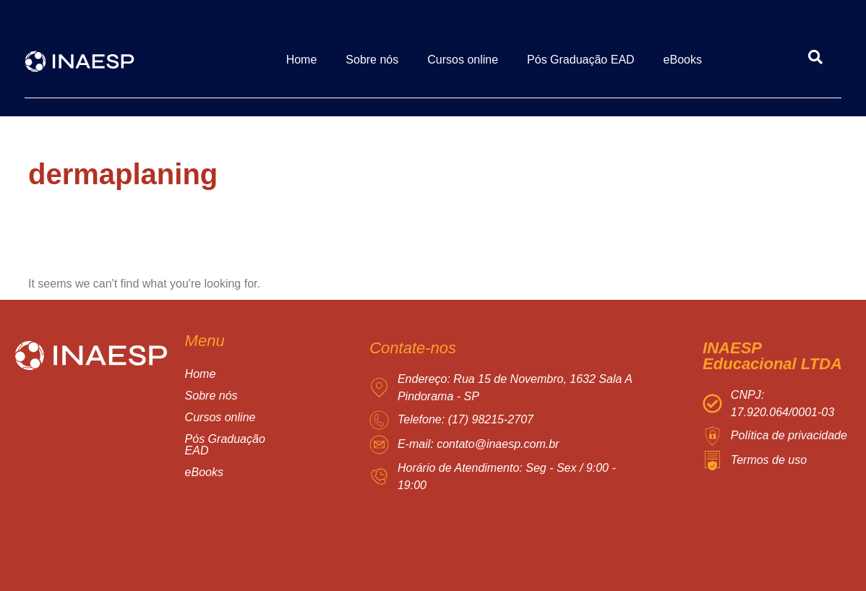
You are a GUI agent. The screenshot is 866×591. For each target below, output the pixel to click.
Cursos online (462, 59)
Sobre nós (372, 59)
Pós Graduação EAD (581, 59)
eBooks (683, 59)
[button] (249, 417)
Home (301, 59)
